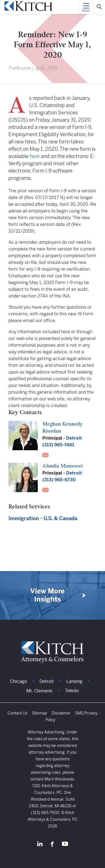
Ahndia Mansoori (62, 466)
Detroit (74, 438)
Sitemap (39, 713)
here (35, 156)
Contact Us (17, 713)
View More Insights (47, 595)
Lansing (74, 681)
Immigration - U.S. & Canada (42, 518)
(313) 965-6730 (59, 480)
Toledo (72, 691)
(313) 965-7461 (58, 445)
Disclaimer (61, 713)
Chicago (18, 681)
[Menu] (86, 7)
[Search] (99, 7)
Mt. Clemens (39, 691)
